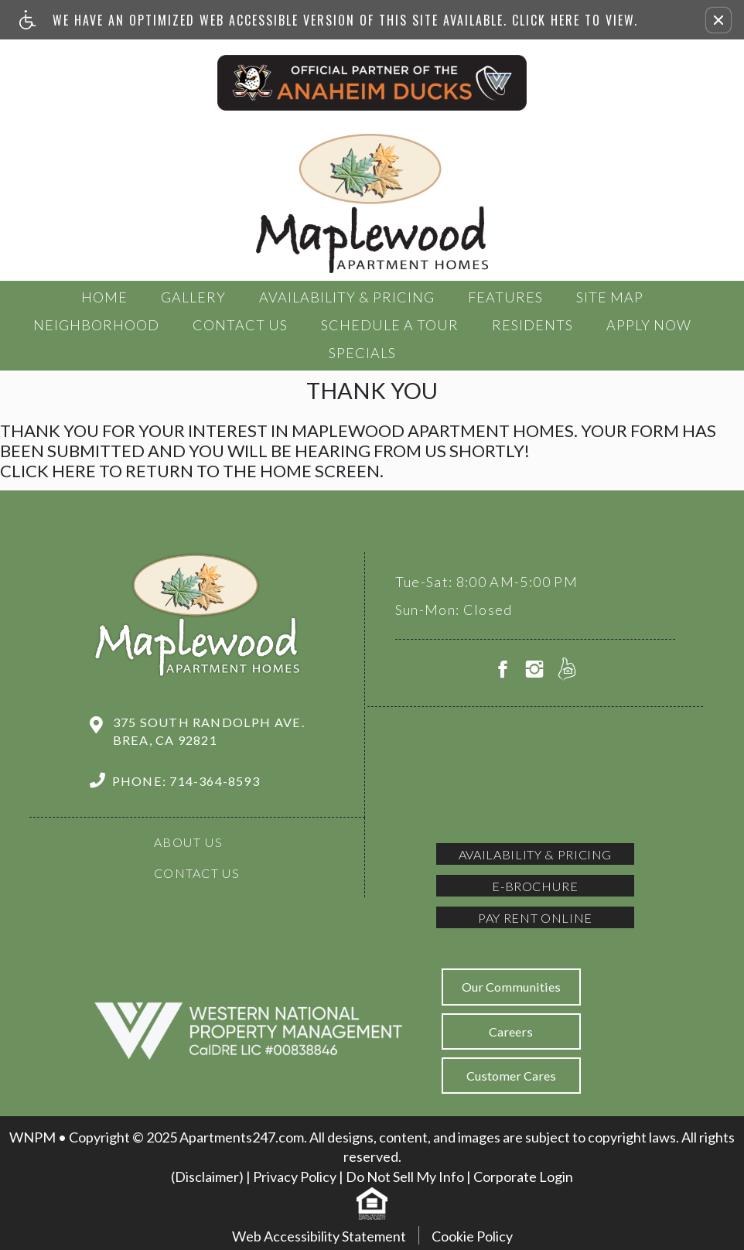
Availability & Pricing (347, 297)
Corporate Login (523, 1176)
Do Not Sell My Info (405, 1176)
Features (505, 297)
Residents (532, 324)
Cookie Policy (472, 1236)
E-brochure (535, 886)
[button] (718, 20)
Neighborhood (96, 324)
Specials (362, 352)
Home (104, 297)
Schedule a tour (390, 324)
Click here (48, 471)
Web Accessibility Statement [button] (319, 1236)
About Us (188, 842)
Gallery (193, 297)
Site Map (609, 297)
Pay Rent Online (535, 917)
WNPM (32, 1137)
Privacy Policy (294, 1176)
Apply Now (648, 324)
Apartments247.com (241, 1137)
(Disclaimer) (207, 1176)
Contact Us (240, 324)
